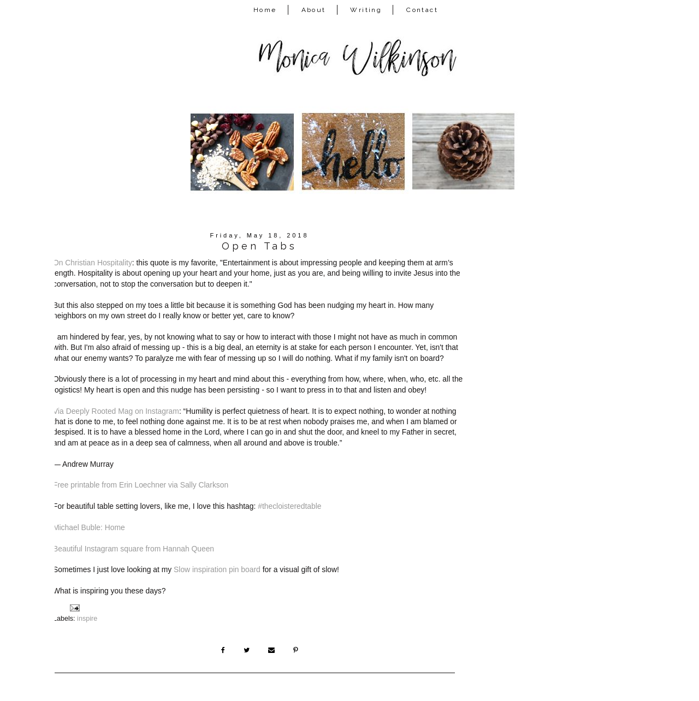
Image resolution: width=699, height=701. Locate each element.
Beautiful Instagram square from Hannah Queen (133, 548)
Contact (422, 10)
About (313, 10)
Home (265, 10)
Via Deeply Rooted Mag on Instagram (116, 411)
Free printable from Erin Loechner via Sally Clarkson (140, 484)
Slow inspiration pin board (217, 569)
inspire (87, 618)
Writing (366, 10)
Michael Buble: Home (89, 527)
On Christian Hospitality (92, 262)
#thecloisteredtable (290, 506)
